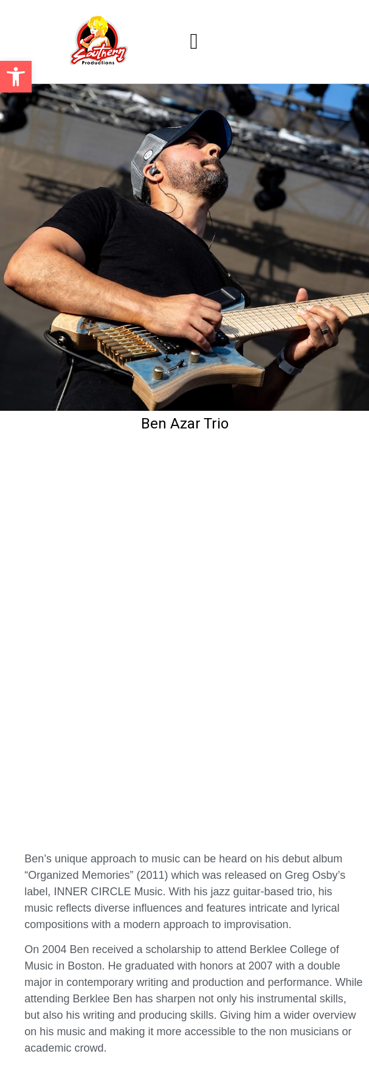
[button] (16, 77)
